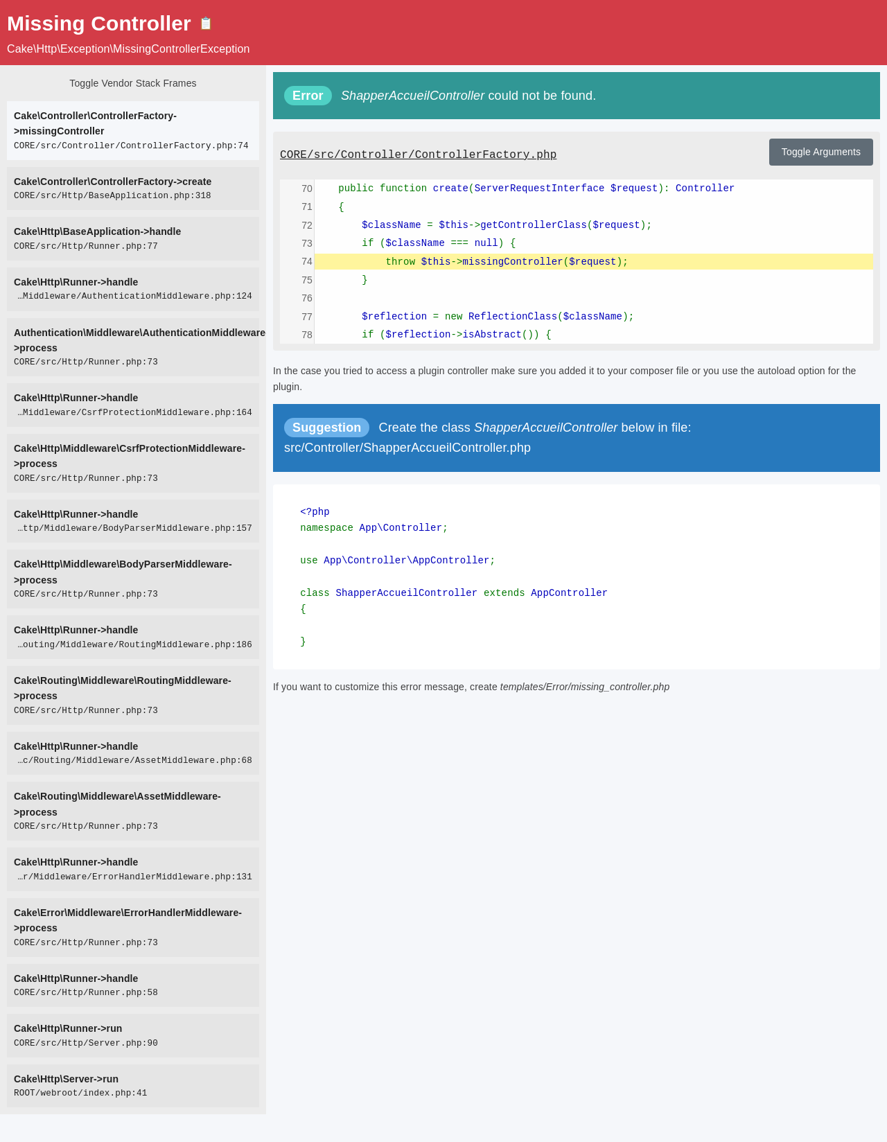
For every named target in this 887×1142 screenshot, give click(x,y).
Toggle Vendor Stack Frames (132, 83)
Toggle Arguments (821, 151)
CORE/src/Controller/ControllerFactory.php (418, 155)
